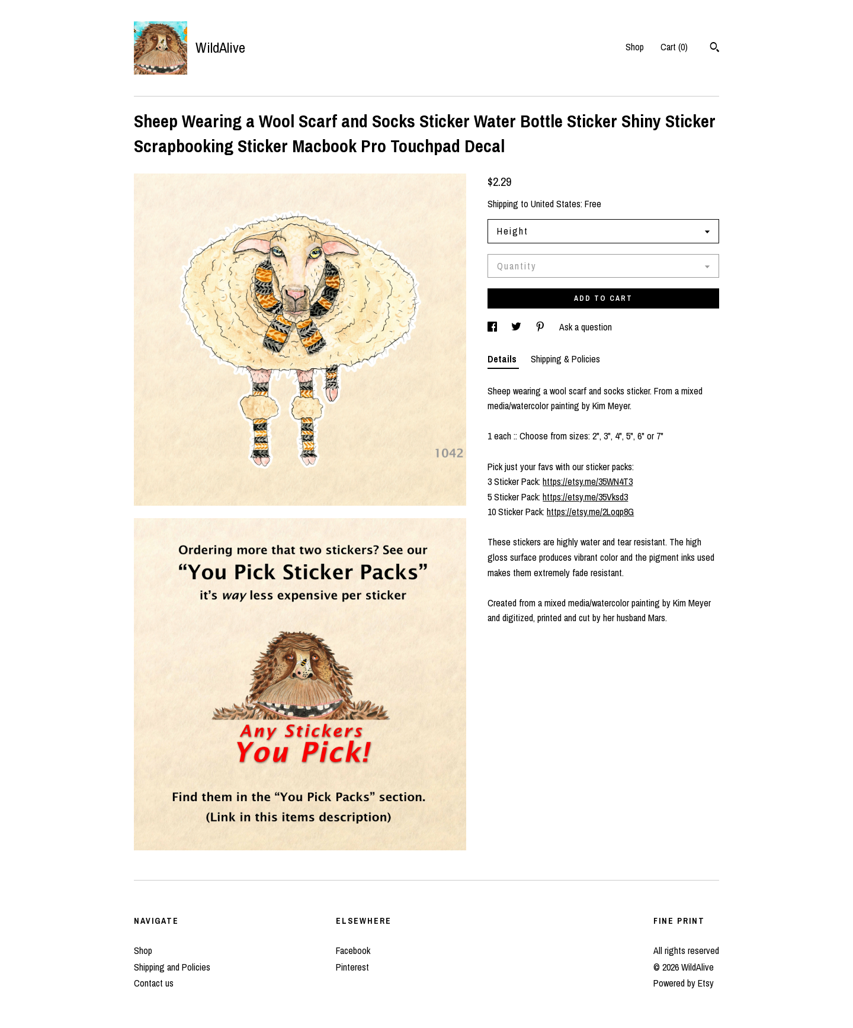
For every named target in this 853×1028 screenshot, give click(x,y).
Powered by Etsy (683, 983)
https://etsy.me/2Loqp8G (590, 511)
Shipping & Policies (565, 358)
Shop (635, 46)
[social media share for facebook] (493, 326)
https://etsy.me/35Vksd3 (585, 496)
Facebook (353, 950)
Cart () (674, 46)
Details (503, 358)
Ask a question (585, 326)
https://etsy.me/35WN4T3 (588, 481)
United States (556, 203)
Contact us (154, 983)
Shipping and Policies (172, 967)
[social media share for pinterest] (541, 326)
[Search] (714, 48)
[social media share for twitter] (517, 326)
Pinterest (352, 967)
